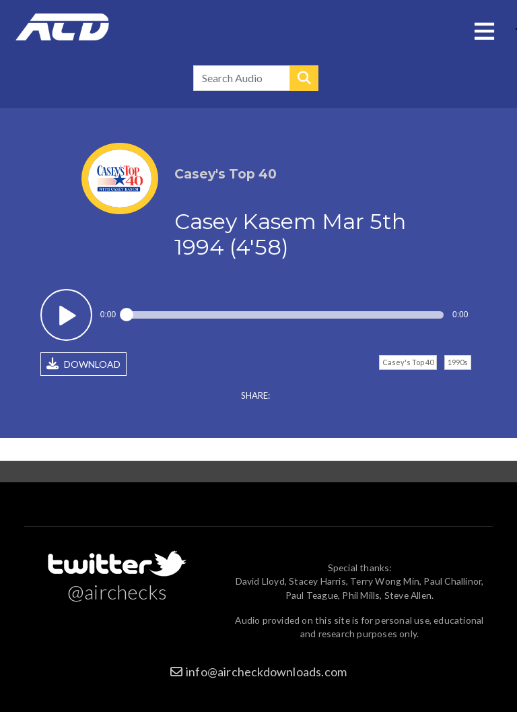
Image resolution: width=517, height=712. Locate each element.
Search (304, 78)
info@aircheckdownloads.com (266, 671)
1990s (458, 362)
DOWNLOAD (83, 364)
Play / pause (66, 314)
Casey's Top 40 (408, 362)
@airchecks (117, 591)
